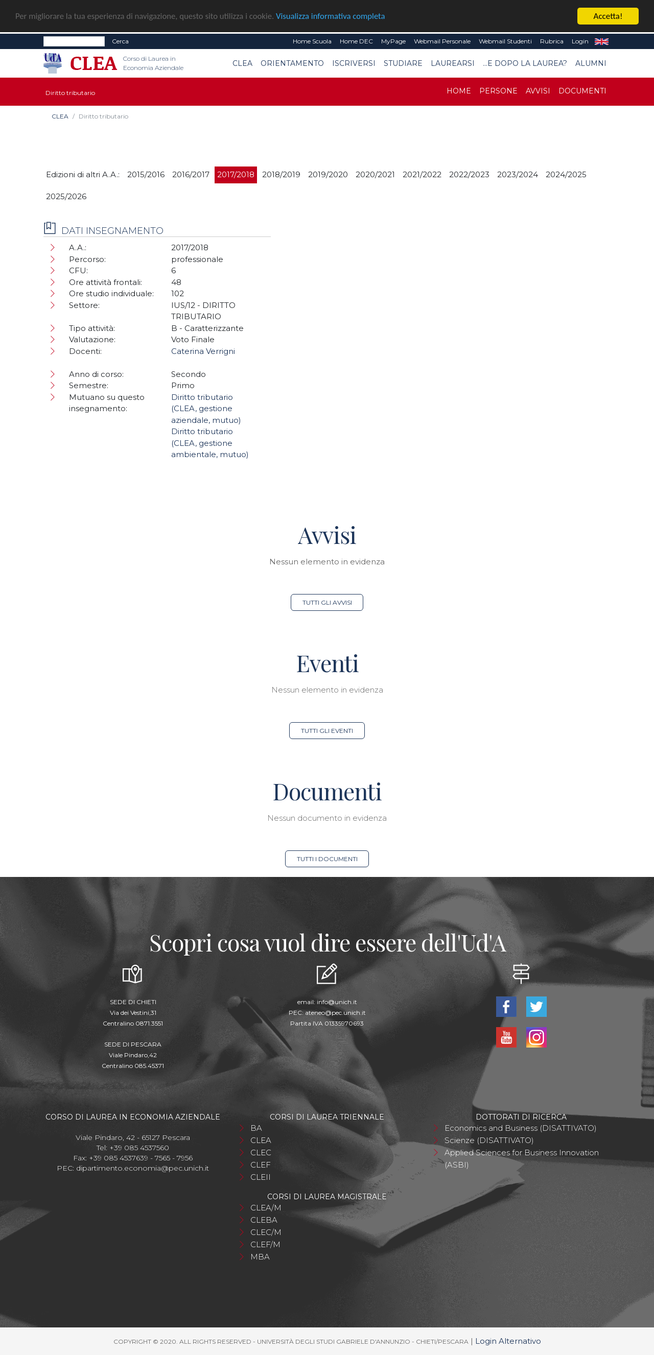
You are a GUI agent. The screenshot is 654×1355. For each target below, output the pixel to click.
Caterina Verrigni (203, 351)
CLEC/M (266, 1232)
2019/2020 (328, 174)
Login (580, 41)
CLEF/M (265, 1244)
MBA (260, 1257)
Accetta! (608, 16)
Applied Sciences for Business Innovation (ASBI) (522, 1159)
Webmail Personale (442, 41)
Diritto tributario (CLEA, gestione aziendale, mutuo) (206, 408)
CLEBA (263, 1220)
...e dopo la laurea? (525, 63)
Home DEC (356, 41)
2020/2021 (375, 174)
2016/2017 (190, 174)
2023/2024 (517, 174)
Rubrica (552, 41)
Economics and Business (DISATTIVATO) (521, 1128)
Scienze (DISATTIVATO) (489, 1140)
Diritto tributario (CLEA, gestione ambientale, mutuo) (210, 442)
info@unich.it (337, 1002)
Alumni (590, 63)
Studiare (403, 63)
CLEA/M (266, 1208)
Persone (498, 91)
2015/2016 (146, 174)
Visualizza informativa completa (336, 16)
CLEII (260, 1177)
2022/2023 (469, 174)
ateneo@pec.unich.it (335, 1012)
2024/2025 (566, 174)
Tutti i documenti (327, 859)
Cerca (120, 41)
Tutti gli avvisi (327, 602)
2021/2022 (422, 174)
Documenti (582, 91)
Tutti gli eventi (327, 730)
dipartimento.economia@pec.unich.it (142, 1168)
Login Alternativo (508, 1341)
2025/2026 (66, 196)
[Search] (74, 41)
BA (256, 1128)
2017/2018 (235, 174)
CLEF (260, 1165)
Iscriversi (354, 63)
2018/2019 (281, 174)
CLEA (242, 63)
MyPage (393, 41)
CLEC (260, 1152)
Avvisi (538, 91)
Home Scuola (312, 41)
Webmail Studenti (505, 41)
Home (459, 91)
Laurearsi (453, 63)
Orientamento (292, 63)
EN (602, 41)
